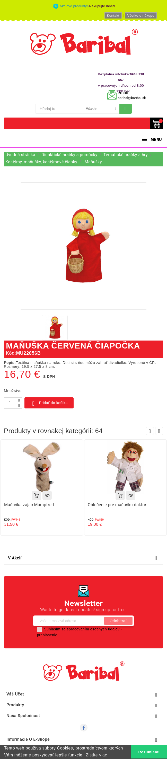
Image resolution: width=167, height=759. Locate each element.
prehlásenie (47, 635)
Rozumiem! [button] (149, 752)
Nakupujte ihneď (102, 6)
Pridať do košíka (49, 403)
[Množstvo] (10, 403)
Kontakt (113, 15)
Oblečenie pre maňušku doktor (117, 504)
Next (159, 431)
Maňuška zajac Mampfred (29, 504)
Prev (150, 431)
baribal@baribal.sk (132, 98)
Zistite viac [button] (96, 755)
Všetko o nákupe (140, 15)
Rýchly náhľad (47, 495)
